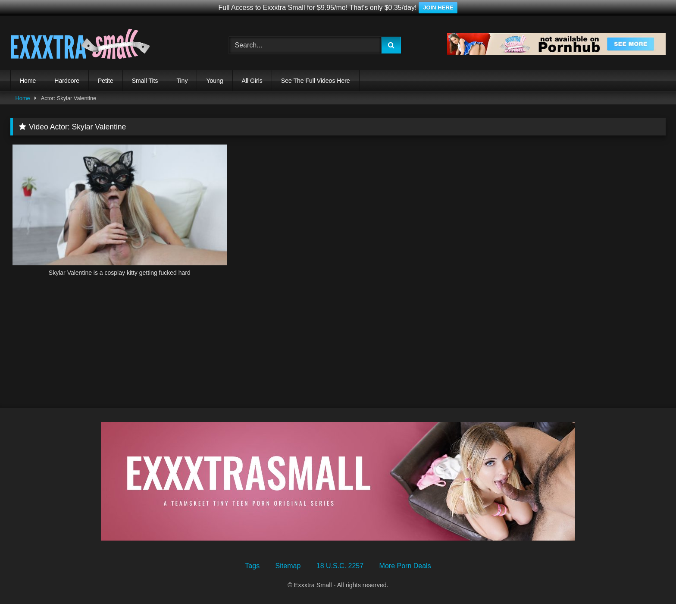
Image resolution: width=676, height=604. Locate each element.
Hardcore (66, 80)
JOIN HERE (438, 7)
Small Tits (145, 80)
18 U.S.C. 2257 (339, 565)
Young (214, 80)
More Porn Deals (405, 565)
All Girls (252, 80)
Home (28, 80)
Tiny (182, 80)
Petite (105, 80)
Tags (252, 565)
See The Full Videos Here (315, 80)
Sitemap (288, 565)
